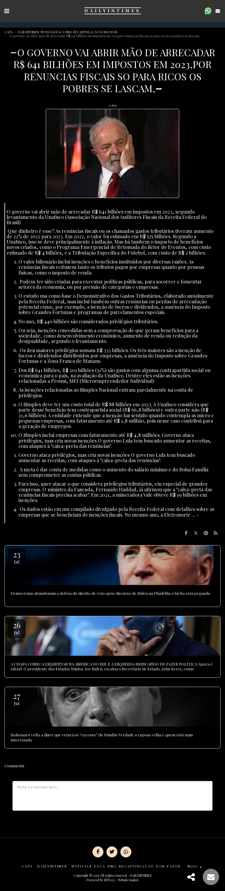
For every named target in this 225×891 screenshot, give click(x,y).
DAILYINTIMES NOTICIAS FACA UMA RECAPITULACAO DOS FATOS (68, 32)
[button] (6, 10)
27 (17, 698)
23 (17, 557)
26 (17, 628)
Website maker (128, 880)
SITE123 (109, 880)
